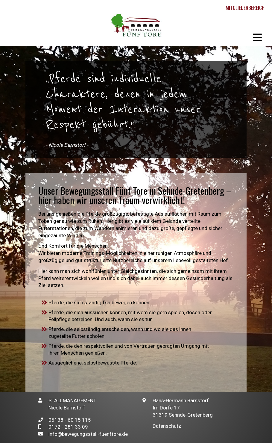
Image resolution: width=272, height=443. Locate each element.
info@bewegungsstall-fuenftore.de (88, 434)
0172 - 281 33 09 (68, 427)
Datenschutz (167, 426)
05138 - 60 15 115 (69, 420)
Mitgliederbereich (245, 7)
